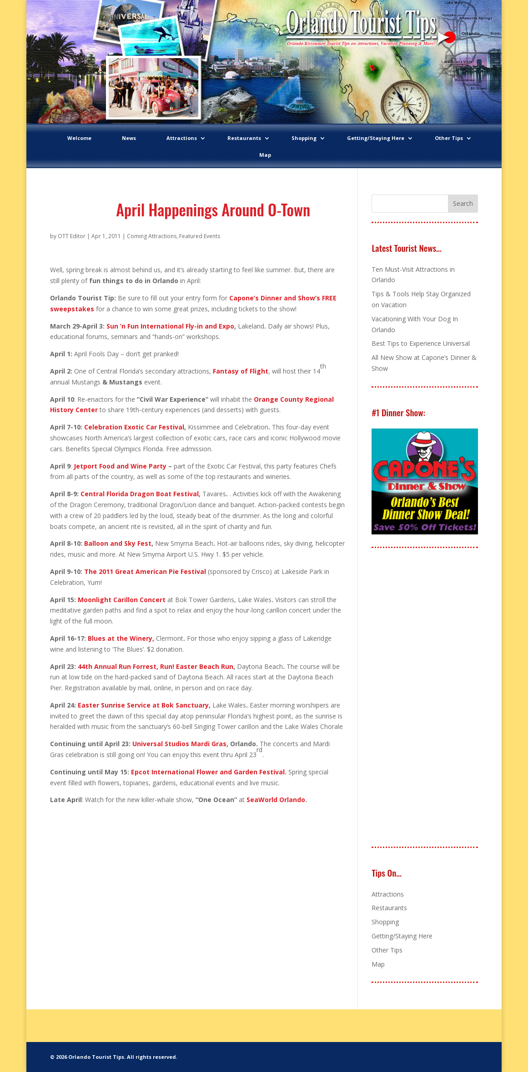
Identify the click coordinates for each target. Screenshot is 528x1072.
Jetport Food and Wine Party (120, 466)
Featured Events (199, 236)
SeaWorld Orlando (275, 799)
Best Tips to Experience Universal (421, 343)
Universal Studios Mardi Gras (179, 743)
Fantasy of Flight (240, 371)
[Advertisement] (440, 698)
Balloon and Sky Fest (117, 543)
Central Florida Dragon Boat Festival (139, 493)
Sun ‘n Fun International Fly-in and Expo (170, 326)
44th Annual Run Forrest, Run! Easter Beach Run (155, 666)
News (129, 138)
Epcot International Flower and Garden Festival (208, 772)
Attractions (181, 138)
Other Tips (449, 138)
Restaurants (244, 138)
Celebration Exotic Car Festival (134, 427)
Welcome (79, 138)
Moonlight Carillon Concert (122, 599)
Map (265, 154)
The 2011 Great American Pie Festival (145, 571)
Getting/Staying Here (375, 138)
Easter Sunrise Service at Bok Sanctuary (143, 705)
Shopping (304, 138)
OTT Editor (71, 236)
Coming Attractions (151, 236)
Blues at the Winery (120, 638)
